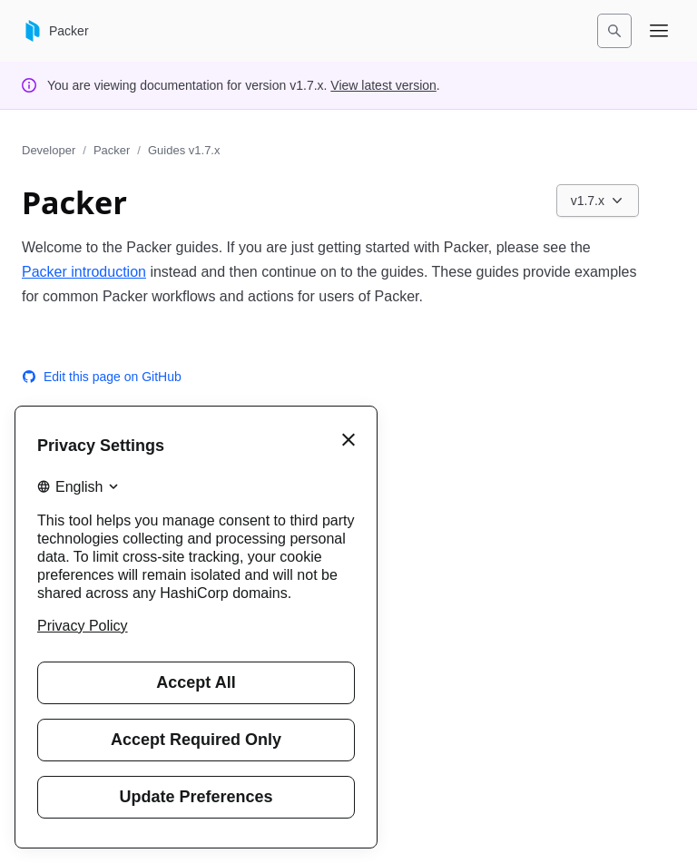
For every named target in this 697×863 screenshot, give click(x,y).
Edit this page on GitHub (102, 376)
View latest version (383, 85)
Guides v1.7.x (184, 150)
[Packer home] (55, 31)
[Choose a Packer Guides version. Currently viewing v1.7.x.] (597, 200)
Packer (111, 150)
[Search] (614, 31)
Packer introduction (84, 271)
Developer (48, 150)
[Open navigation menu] (659, 31)
